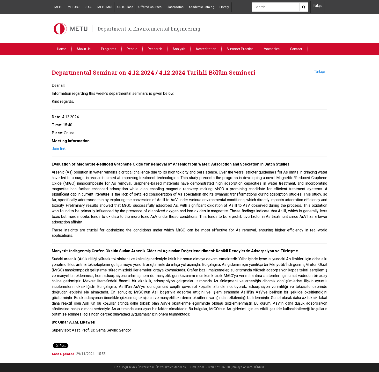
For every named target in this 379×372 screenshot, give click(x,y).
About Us (84, 49)
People (132, 49)
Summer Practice (240, 49)
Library (224, 7)
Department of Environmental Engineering (149, 28)
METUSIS (74, 7)
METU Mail (104, 7)
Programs (108, 49)
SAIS (89, 7)
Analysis (179, 49)
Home (61, 49)
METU (58, 7)
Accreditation (206, 49)
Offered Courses (149, 7)
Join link (59, 148)
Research (155, 49)
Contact (296, 49)
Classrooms (175, 7)
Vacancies (272, 49)
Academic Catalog (201, 7)
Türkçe (317, 6)
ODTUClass (125, 7)
